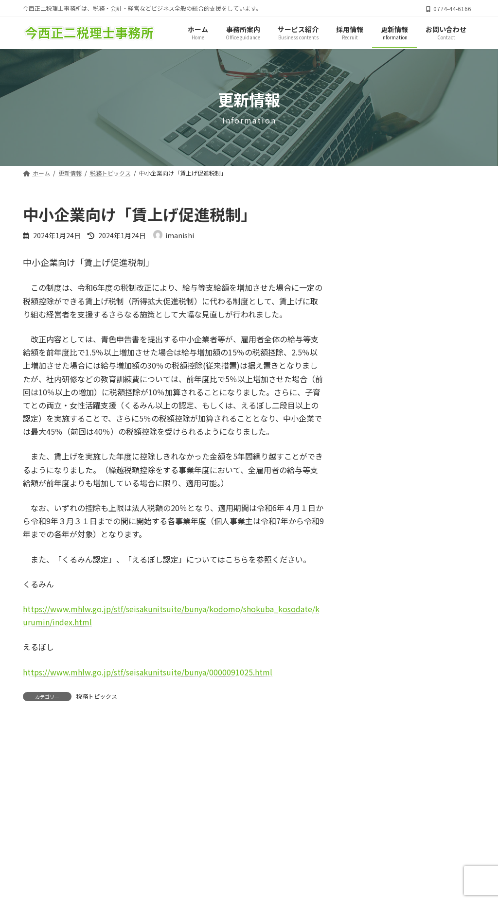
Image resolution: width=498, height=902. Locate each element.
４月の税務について (427, 262)
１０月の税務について (430, 427)
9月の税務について (425, 482)
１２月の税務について (430, 317)
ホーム (185, 858)
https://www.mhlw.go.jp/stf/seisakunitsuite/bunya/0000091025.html (147, 672)
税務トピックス (96, 696)
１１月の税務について (430, 372)
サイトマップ (238, 858)
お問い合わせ (302, 858)
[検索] (454, 212)
